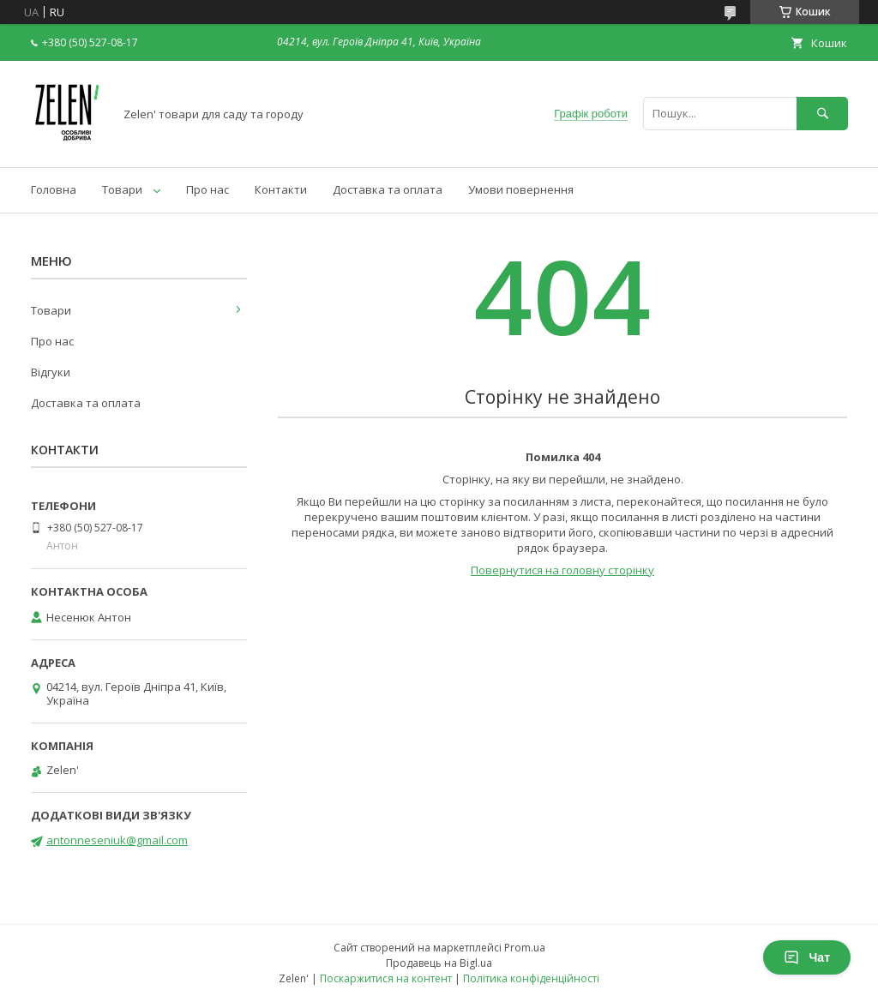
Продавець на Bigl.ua (439, 963)
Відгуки (50, 372)
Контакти (281, 189)
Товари (122, 189)
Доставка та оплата (387, 189)
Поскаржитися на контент (386, 978)
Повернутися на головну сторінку (562, 570)
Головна (53, 189)
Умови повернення (521, 189)
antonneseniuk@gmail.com (117, 840)
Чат (807, 957)
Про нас (207, 189)
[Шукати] (822, 113)
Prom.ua (524, 947)
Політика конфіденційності (531, 978)
